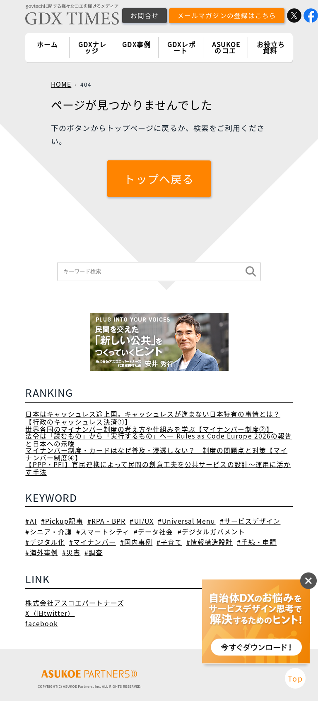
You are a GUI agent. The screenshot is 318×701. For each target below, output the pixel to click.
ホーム (47, 44)
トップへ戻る (159, 179)
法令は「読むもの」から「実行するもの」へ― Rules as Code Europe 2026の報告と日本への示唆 (158, 439)
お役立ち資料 (271, 48)
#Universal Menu (187, 521)
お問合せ (144, 15)
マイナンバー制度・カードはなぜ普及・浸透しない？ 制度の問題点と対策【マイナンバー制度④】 (156, 454)
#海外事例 (41, 552)
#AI (30, 521)
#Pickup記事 (62, 521)
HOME (61, 84)
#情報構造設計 (209, 542)
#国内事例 (136, 542)
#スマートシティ (103, 531)
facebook (41, 623)
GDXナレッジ (92, 48)
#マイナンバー (92, 542)
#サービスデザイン (250, 521)
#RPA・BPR (106, 521)
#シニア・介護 (48, 531)
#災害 (71, 552)
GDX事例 (136, 44)
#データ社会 (153, 531)
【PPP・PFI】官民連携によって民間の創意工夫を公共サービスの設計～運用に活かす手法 (158, 468)
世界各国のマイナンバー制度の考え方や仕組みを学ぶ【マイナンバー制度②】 (149, 429)
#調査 (93, 552)
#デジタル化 (45, 542)
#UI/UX (142, 521)
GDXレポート (181, 48)
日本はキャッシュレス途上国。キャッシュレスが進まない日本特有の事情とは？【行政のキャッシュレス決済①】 (152, 418)
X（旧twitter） (50, 613)
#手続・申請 (257, 542)
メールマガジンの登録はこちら (226, 15)
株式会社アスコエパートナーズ (74, 603)
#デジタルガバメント (212, 531)
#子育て (169, 542)
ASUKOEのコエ (226, 48)
